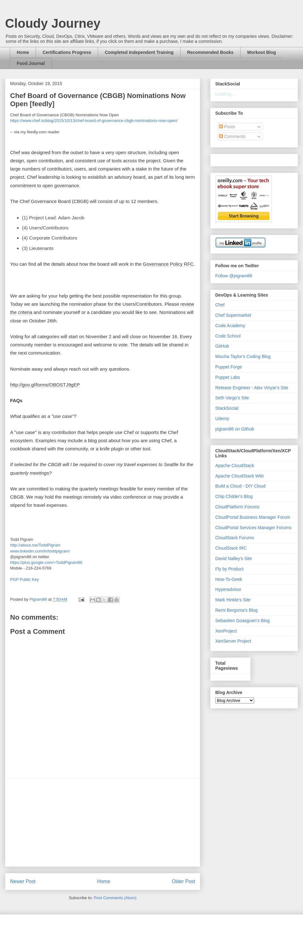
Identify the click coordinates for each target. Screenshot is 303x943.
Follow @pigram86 (233, 275)
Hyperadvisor (228, 589)
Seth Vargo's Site (232, 397)
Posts (227, 126)
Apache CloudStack (234, 465)
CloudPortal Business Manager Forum (252, 517)
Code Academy (230, 325)
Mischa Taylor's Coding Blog (242, 356)
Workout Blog (261, 52)
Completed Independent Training (139, 52)
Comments (232, 136)
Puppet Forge (228, 366)
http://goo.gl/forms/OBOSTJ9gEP (45, 384)
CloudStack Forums (234, 537)
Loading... (225, 93)
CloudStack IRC (231, 548)
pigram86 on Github (234, 428)
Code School (228, 335)
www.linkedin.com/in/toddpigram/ (40, 551)
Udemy (222, 418)
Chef (220, 304)
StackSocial (226, 408)
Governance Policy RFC (168, 264)
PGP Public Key (24, 579)
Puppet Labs (227, 377)
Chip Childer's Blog (234, 496)
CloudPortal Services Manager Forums (253, 527)
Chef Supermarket (233, 315)
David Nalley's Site (233, 558)
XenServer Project (233, 641)
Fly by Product (229, 568)
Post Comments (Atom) (115, 897)
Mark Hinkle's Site (233, 599)
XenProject (226, 630)
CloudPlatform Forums (237, 506)
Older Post (183, 881)
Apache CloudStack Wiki (239, 475)
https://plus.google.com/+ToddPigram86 (46, 562)
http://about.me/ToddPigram (35, 545)
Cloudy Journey (52, 23)
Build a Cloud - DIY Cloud (240, 486)
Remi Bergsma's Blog (236, 610)
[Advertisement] (102, 822)
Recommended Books (210, 52)
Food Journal (31, 63)
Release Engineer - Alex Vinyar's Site (251, 387)
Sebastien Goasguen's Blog (242, 620)
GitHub (222, 346)
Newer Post (23, 881)
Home (23, 52)
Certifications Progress (67, 52)
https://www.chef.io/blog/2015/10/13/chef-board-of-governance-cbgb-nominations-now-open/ (93, 120)
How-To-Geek (228, 579)
